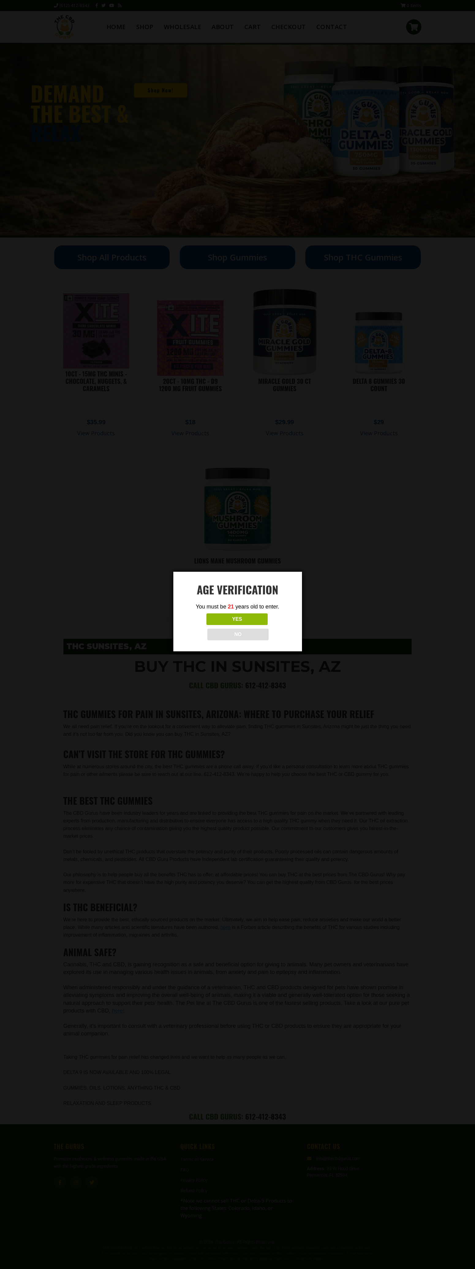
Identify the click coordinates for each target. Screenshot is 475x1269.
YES (210, 626)
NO (264, 626)
